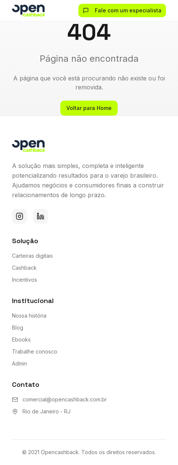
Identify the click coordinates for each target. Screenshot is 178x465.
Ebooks (21, 339)
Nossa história (29, 315)
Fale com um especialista (122, 10)
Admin (19, 363)
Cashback (24, 267)
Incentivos (24, 279)
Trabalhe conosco (34, 351)
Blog (17, 327)
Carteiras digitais (32, 256)
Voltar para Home (89, 108)
